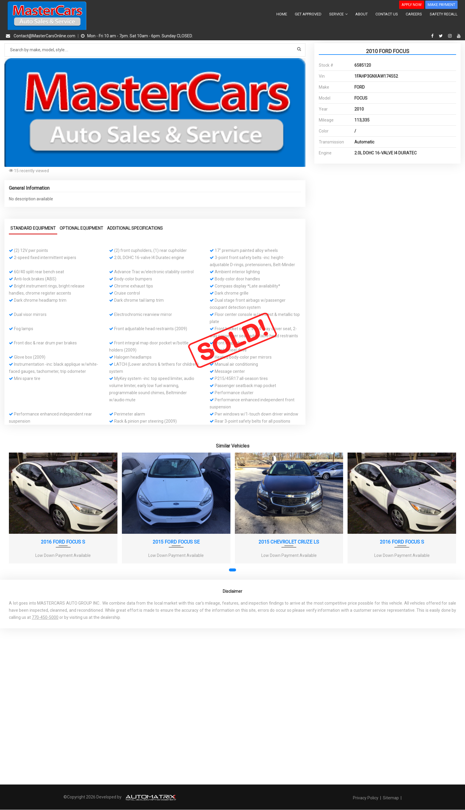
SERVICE (338, 14)
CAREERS (414, 14)
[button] (300, 63)
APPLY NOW (412, 4)
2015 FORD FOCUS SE (176, 541)
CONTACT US (386, 14)
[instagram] (450, 35)
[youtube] (459, 35)
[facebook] (433, 35)
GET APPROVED (308, 14)
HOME (281, 14)
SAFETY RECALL (444, 14)
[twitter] (441, 35)
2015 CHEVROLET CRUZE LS (289, 541)
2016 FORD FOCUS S (63, 541)
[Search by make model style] (154, 50)
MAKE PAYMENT (441, 4)
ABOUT (361, 14)
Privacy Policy (366, 797)
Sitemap (391, 797)
